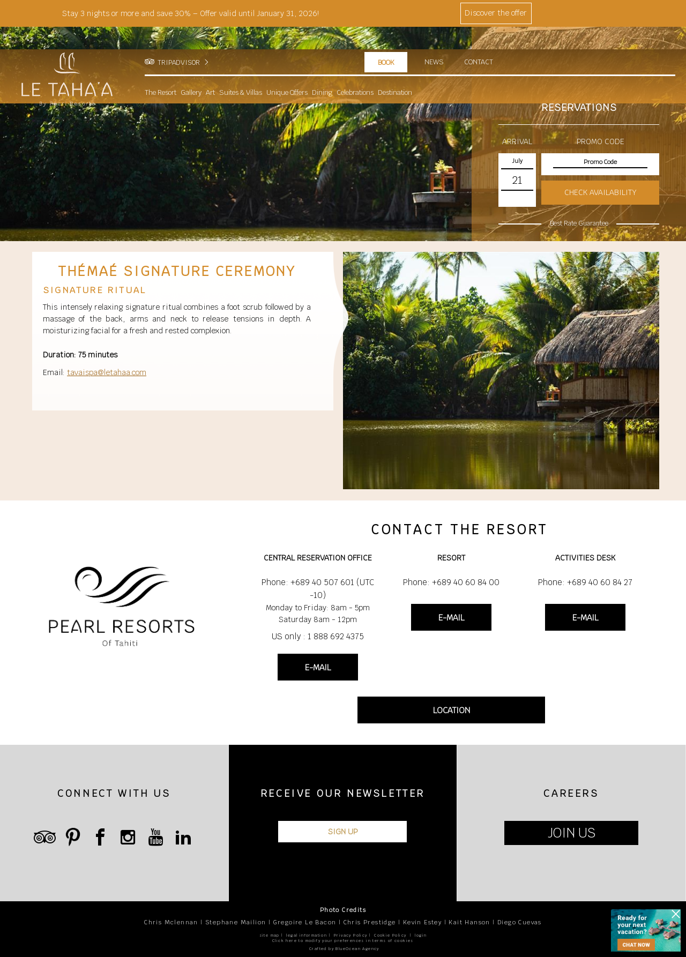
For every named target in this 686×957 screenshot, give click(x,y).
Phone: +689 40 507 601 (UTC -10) (318, 588)
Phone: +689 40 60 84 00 (451, 582)
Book (386, 40)
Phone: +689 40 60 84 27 (585, 582)
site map (269, 935)
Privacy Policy (351, 935)
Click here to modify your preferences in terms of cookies (343, 940)
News (434, 39)
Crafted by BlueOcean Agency (344, 948)
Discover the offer (496, 13)
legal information (306, 935)
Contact (479, 39)
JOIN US (571, 833)
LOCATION (451, 710)
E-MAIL (318, 667)
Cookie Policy (390, 935)
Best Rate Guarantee (579, 223)
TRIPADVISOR (179, 40)
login (421, 935)
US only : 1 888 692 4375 (318, 636)
